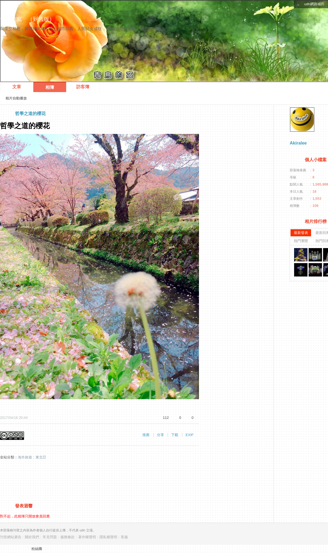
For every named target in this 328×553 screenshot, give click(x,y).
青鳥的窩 (11, 19)
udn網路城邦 (314, 4)
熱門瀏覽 (301, 241)
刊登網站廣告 (10, 537)
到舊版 (41, 19)
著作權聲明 (87, 537)
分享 (160, 435)
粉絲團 (36, 549)
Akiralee (298, 143)
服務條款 (67, 537)
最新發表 (301, 233)
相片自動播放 (16, 98)
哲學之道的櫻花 (30, 113)
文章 (16, 86)
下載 (174, 435)
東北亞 (41, 457)
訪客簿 (82, 86)
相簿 (49, 87)
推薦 (146, 435)
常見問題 (50, 537)
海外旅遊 (25, 457)
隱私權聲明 (108, 537)
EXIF (190, 435)
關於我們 (32, 537)
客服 (124, 537)
